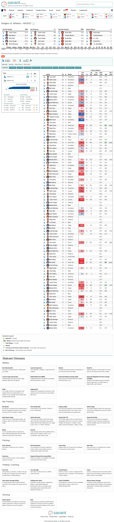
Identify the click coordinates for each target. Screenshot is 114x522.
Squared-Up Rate (92, 417)
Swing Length (63, 406)
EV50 (3, 389)
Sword (8, 345)
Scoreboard (29, 10)
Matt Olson (52, 120)
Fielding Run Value (36, 480)
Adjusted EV (34, 389)
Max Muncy (12, 35)
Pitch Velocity (6, 445)
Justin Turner (13, 32)
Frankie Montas (69, 35)
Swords (32, 430)
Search (51, 10)
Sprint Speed (6, 500)
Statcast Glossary (13, 358)
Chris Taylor (52, 257)
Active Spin (62, 445)
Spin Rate (90, 445)
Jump (88, 470)
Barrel (9, 341)
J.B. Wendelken (97, 44)
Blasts (4, 430)
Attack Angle (91, 406)
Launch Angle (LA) (36, 368)
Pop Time (5, 470)
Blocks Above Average (94, 480)
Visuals (58, 10)
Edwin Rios (52, 128)
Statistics (73, 10)
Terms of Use (44, 516)
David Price (96, 41)
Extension (5, 456)
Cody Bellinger (53, 91)
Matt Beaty (52, 85)
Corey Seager (13, 41)
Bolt (31, 500)
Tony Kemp (52, 82)
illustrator (11, 10)
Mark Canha (41, 35)
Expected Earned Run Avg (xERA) (40, 456)
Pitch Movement (35, 445)
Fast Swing (9, 343)
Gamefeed (20, 10)
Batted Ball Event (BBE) (37, 376)
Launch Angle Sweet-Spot (10, 376)
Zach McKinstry (53, 102)
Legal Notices (63, 516)
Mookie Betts (53, 100)
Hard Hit (8, 338)
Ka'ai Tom (52, 108)
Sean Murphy (53, 111)
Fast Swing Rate (35, 406)
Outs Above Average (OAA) (10, 480)
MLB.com (70, 516)
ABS (65, 10)
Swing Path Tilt (63, 417)
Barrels (61, 368)
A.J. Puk (95, 38)
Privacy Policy (54, 516)
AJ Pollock (52, 131)
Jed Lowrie (41, 41)
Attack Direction (35, 417)
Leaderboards (83, 10)
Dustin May (68, 32)
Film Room (78, 67)
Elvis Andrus (52, 105)
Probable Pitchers (41, 10)
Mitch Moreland (13, 44)
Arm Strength (34, 470)
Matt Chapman (53, 114)
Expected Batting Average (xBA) (68, 376)
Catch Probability (64, 480)
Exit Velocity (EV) (7, 368)
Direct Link (4, 64)
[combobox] (94, 4)
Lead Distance (63, 470)
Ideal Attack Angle (7, 417)
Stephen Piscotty (54, 117)
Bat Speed (5, 406)
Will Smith (12, 38)
